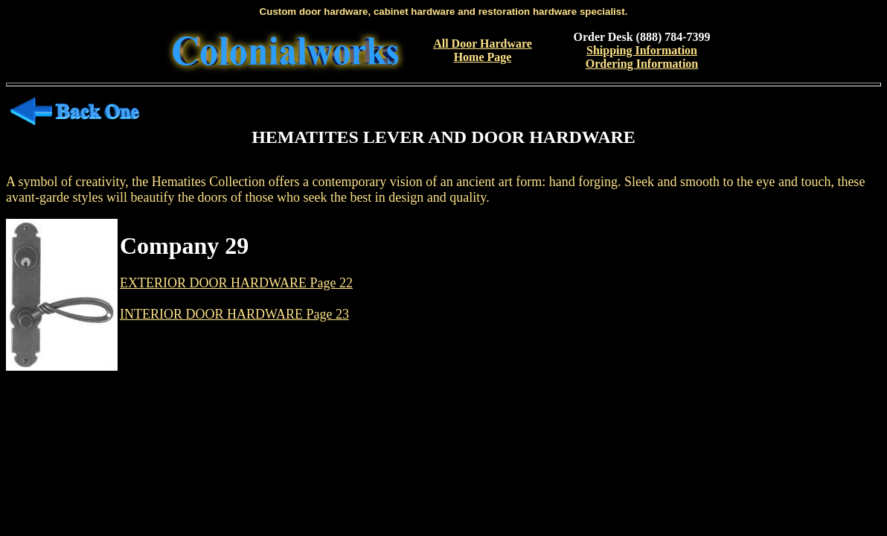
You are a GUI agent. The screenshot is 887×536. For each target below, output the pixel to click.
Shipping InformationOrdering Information (642, 57)
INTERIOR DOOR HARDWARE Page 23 (234, 314)
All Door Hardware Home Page (482, 50)
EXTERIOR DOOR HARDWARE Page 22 (236, 282)
